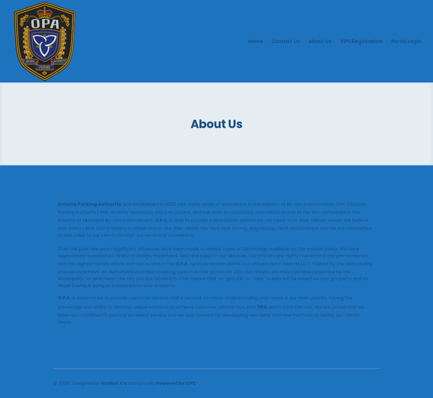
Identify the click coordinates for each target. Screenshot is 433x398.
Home (255, 41)
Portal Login (406, 41)
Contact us (285, 41)
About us (320, 41)
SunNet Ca (114, 383)
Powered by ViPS (176, 383)
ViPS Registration (361, 41)
